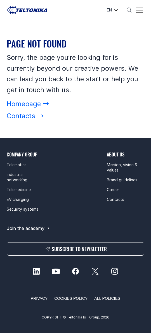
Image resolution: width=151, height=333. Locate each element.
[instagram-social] (114, 271)
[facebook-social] (75, 271)
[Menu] (139, 10)
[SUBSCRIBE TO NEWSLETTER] (75, 249)
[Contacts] (25, 116)
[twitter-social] (95, 271)
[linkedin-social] (36, 271)
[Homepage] (28, 104)
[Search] (129, 10)
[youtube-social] (55, 271)
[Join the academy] (29, 228)
